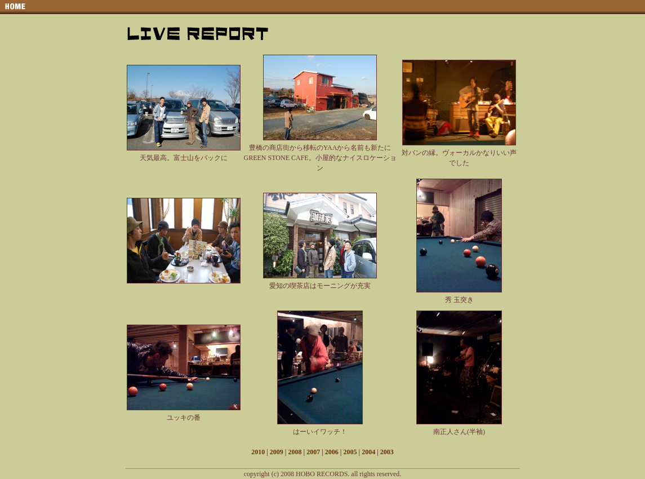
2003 (387, 452)
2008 (295, 452)
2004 (368, 452)
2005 (350, 452)
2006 (332, 452)
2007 (313, 452)
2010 (258, 452)
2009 (276, 452)
